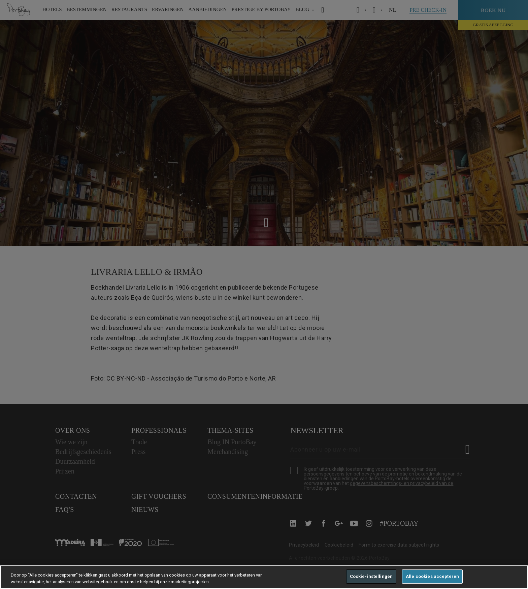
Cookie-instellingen (371, 576)
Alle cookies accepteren (432, 576)
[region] (264, 577)
